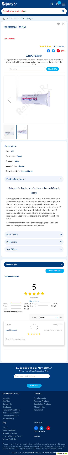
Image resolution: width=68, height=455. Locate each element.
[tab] (34, 179)
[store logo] (9, 4)
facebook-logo (36, 428)
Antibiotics (13, 19)
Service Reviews (9, 430)
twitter (41, 428)
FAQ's (5, 427)
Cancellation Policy (10, 416)
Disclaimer (7, 407)
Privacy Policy (8, 419)
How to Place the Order (12, 436)
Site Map (6, 401)
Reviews (11, 264)
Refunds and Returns (11, 413)
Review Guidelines (10, 439)
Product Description (15, 179)
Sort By (34, 317)
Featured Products (41, 401)
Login (52, 4)
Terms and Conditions (11, 410)
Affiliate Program (10, 433)
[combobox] (34, 11)
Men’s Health (39, 407)
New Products (40, 398)
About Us (6, 398)
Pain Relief (38, 410)
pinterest (48, 428)
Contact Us (7, 404)
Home (4, 19)
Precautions (11, 241)
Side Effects (11, 249)
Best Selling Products (42, 404)
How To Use (12, 234)
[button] (9, 100)
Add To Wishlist (58, 24)
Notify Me (52, 69)
